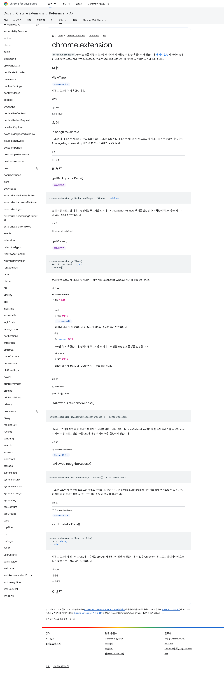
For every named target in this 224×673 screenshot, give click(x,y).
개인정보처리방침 (61, 666)
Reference (57, 13)
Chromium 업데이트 (114, 638)
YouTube (169, 643)
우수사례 (66, 3)
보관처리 (109, 648)
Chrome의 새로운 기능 (98, 3)
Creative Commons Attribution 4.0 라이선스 (104, 609)
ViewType (61, 339)
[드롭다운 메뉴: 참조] (66, 20)
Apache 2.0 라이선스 (171, 609)
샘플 (75, 20)
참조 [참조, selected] (61, 20)
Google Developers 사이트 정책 (88, 613)
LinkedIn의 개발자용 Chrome (178, 648)
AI (52, 20)
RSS (166, 653)
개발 (29, 20)
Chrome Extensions (30, 13)
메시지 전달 (162, 54)
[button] (20, 466)
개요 (6, 20)
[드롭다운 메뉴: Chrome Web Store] (106, 20)
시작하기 (17, 20)
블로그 (79, 3)
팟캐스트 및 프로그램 (114, 653)
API (72, 13)
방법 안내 (41, 20)
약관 (48, 666)
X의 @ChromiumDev (175, 638)
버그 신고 (50, 638)
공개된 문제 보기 (53, 643)
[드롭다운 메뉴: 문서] (56, 4)
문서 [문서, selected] (50, 3)
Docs (7, 13)
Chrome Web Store (93, 20)
